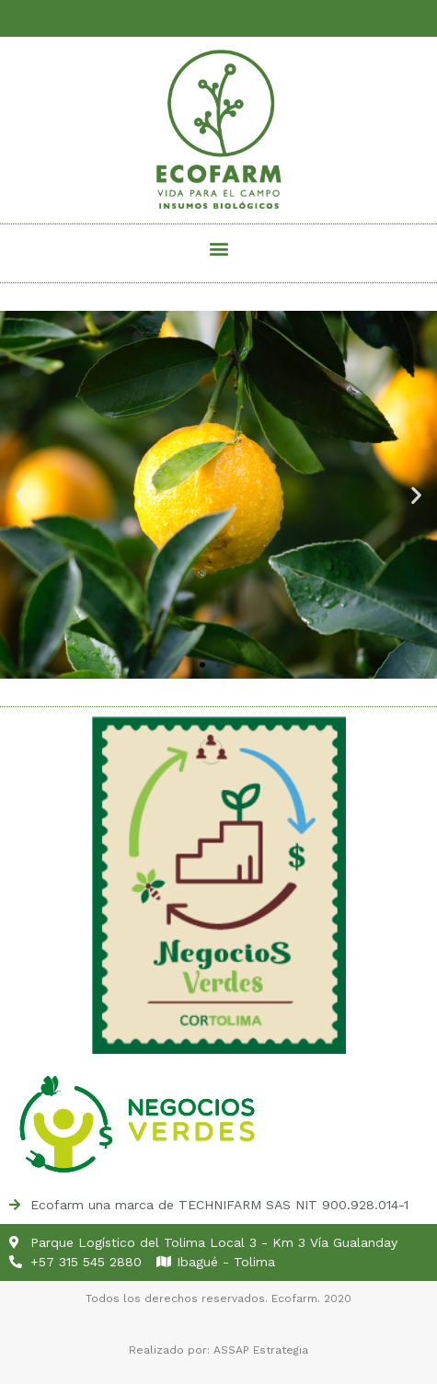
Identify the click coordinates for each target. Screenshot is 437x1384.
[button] (218, 249)
